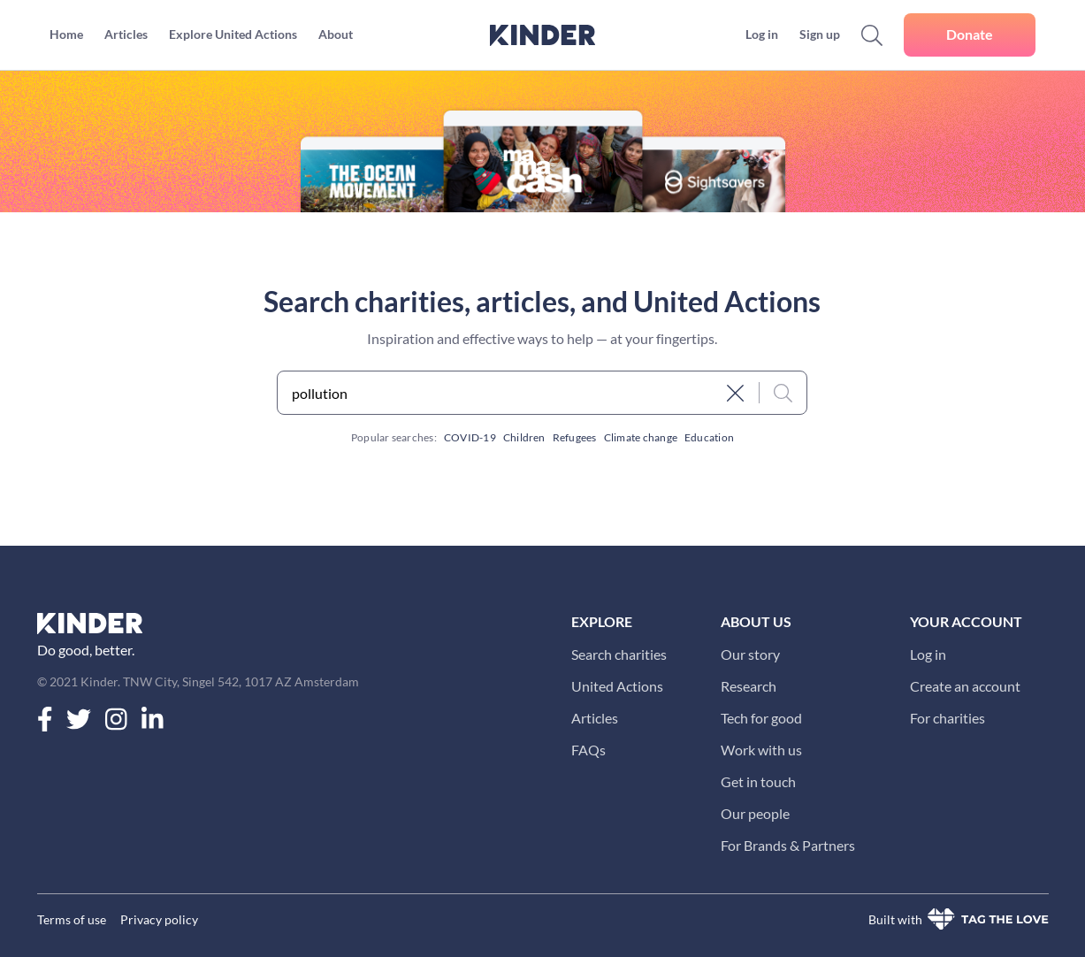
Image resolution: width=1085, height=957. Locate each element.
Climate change (640, 437)
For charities (947, 717)
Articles (594, 717)
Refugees (575, 437)
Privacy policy (159, 919)
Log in (928, 654)
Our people (755, 813)
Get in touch (758, 781)
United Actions (617, 686)
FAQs (588, 749)
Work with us (761, 749)
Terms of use (71, 919)
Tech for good (761, 717)
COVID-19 (470, 437)
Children (524, 437)
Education (709, 437)
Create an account (965, 686)
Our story (750, 654)
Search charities (619, 654)
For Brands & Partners (788, 845)
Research (748, 686)
